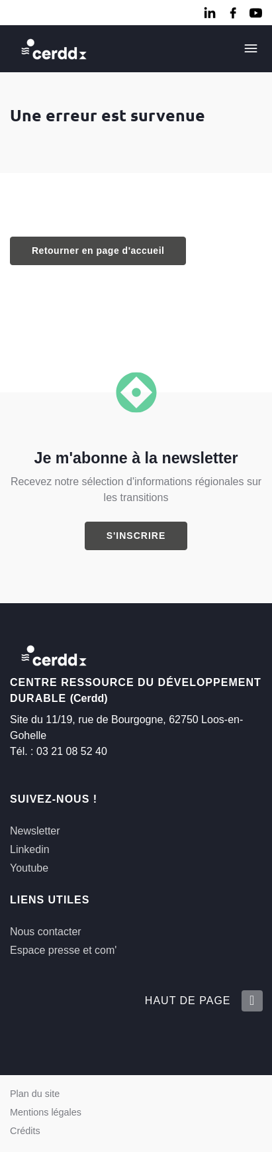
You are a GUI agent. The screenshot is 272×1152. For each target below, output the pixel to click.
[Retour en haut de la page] (251, 1000)
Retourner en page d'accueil (98, 250)
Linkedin (30, 849)
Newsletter (35, 830)
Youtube (29, 868)
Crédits (25, 1130)
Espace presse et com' (63, 950)
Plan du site (35, 1093)
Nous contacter (45, 931)
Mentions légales (45, 1112)
